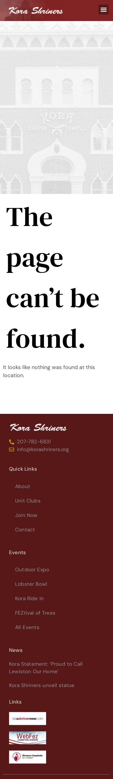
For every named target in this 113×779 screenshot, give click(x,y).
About (22, 486)
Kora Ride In (29, 598)
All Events (27, 627)
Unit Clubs (28, 500)
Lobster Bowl (31, 584)
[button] (103, 9)
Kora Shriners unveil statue (42, 685)
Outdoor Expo (32, 569)
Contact (25, 529)
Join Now (26, 515)
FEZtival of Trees (35, 612)
